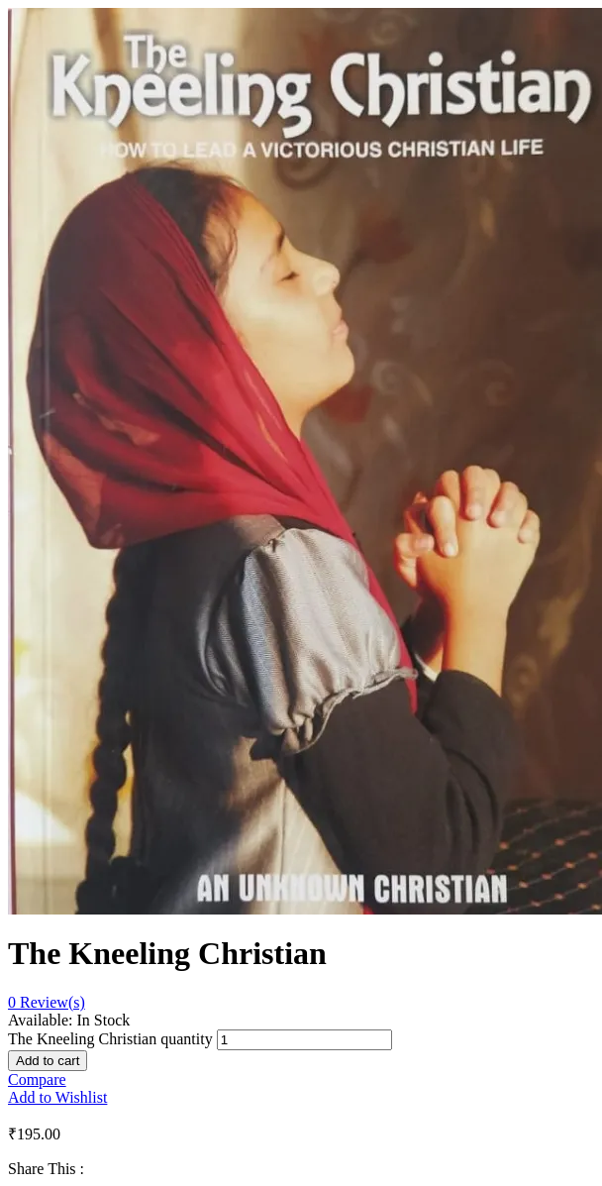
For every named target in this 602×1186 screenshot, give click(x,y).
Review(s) (46, 1002)
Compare (37, 1079)
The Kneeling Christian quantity (110, 1038)
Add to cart (47, 1060)
